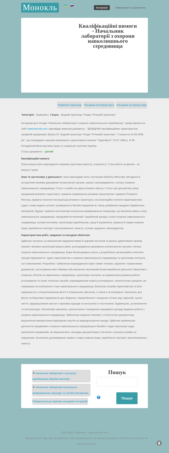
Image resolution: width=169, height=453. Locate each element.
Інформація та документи (131, 7)
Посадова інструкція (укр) (132, 105)
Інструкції (101, 7)
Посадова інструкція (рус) (99, 105)
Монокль (40, 7)
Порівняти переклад (69, 105)
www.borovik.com (37, 128)
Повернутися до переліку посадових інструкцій (60, 401)
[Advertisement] (84, 70)
